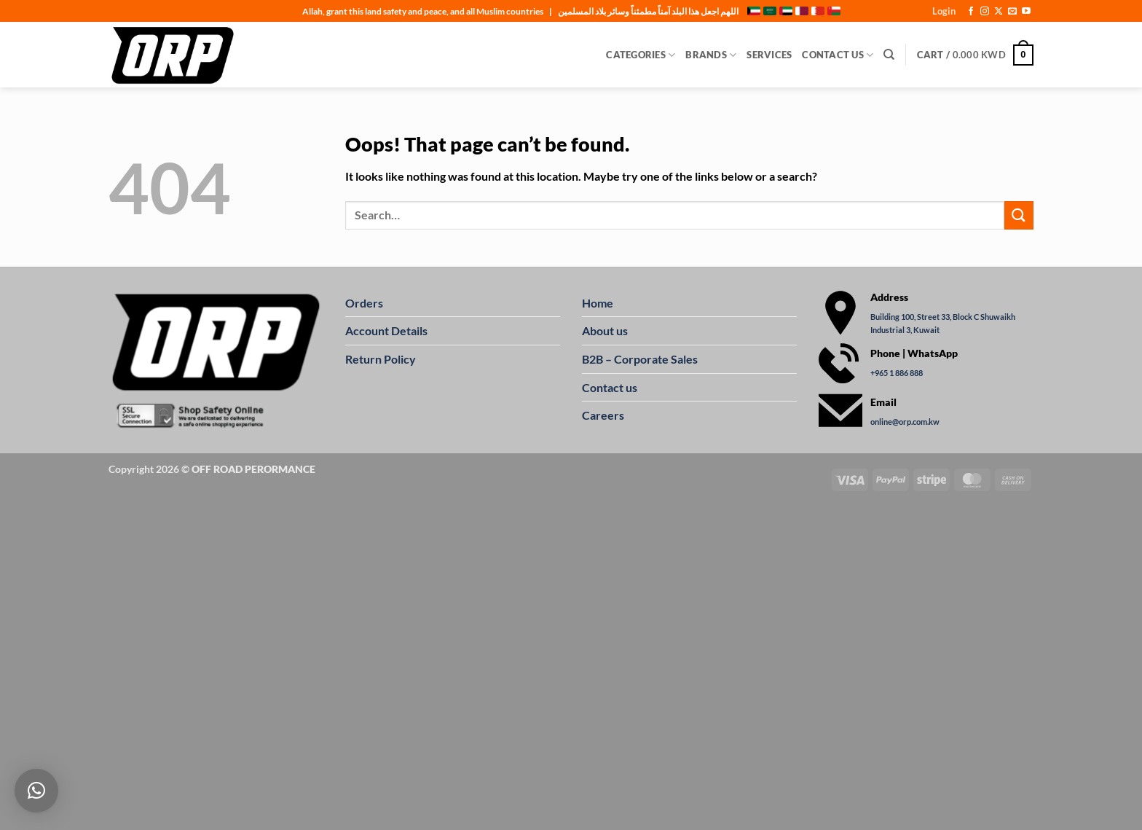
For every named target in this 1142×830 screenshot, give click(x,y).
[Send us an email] (1012, 12)
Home (597, 303)
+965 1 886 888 (896, 372)
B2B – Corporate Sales (640, 359)
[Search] (888, 54)
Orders (364, 303)
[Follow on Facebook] (970, 12)
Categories (640, 55)
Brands (710, 55)
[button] (944, 11)
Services (769, 54)
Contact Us (837, 55)
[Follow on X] (998, 12)
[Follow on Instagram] (984, 12)
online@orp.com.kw (905, 422)
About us (605, 330)
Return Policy (380, 359)
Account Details (386, 330)
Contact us (609, 387)
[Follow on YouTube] (1026, 12)
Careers (603, 415)
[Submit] (1018, 215)
